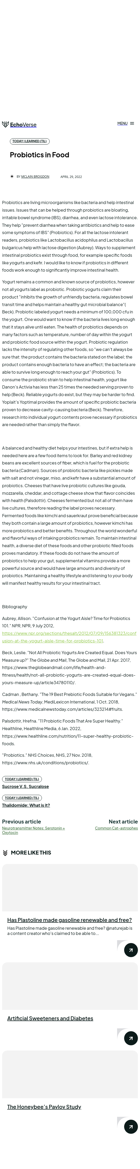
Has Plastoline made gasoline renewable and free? (69, 919)
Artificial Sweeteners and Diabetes (50, 1018)
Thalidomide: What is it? (26, 805)
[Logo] (19, 124)
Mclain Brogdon (35, 176)
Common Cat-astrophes (116, 828)
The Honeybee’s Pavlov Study (44, 1106)
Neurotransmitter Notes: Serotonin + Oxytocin (33, 830)
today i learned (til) (29, 141)
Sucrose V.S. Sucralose (25, 786)
